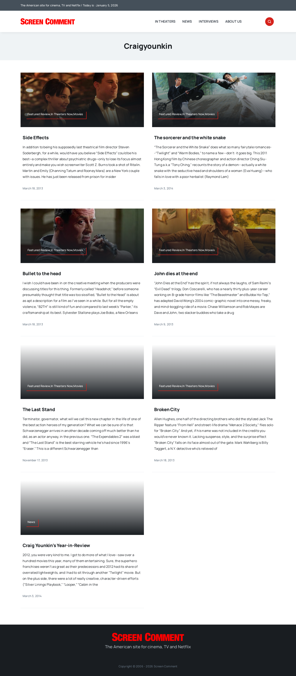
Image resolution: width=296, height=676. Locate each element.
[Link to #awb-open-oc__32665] (269, 21)
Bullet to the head (42, 273)
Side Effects (36, 138)
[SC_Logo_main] (48, 20)
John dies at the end (176, 273)
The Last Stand (39, 409)
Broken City (167, 409)
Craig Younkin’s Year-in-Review (56, 545)
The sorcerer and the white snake (190, 138)
